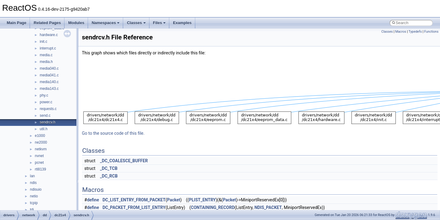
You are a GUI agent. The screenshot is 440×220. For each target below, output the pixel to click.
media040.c (49, 68)
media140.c (49, 82)
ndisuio (36, 189)
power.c (46, 102)
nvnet (39, 156)
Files (159, 22)
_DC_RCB (109, 176)
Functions (431, 32)
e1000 (40, 136)
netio (34, 196)
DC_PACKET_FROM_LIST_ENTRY (134, 207)
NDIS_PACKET (268, 207)
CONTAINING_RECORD (213, 207)
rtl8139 (40, 169)
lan (32, 176)
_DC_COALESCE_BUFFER (124, 160)
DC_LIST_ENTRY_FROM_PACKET (134, 199)
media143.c (49, 88)
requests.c (48, 109)
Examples (182, 22)
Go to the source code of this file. (113, 133)
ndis (33, 183)
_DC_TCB (108, 168)
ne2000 (41, 142)
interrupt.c (48, 48)
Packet (173, 199)
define (93, 199)
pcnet (39, 162)
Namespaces (106, 22)
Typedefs (415, 32)
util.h (43, 129)
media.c (46, 55)
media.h (46, 62)
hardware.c (49, 35)
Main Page (16, 22)
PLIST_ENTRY (202, 199)
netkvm (41, 149)
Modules (76, 22)
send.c (45, 115)
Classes (136, 22)
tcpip (34, 203)
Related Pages (47, 22)
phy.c (44, 95)
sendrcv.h (47, 122)
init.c (43, 41)
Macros (400, 32)
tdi (32, 209)
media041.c (49, 75)
